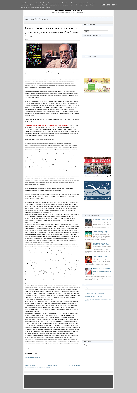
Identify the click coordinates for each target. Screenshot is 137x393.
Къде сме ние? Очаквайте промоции (94, 293)
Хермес (27, 19)
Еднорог (40, 17)
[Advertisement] (98, 125)
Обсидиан (76, 17)
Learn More (105, 5)
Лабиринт (68, 17)
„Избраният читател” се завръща (93, 296)
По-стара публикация (74, 365)
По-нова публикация (30, 365)
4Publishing (28, 17)
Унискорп (101, 17)
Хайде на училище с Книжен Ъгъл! (94, 288)
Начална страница (90, 290)
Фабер (107, 17)
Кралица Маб (60, 17)
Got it (114, 5)
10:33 (27, 349)
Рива (82, 17)
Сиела (88, 17)
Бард (34, 17)
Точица (94, 17)
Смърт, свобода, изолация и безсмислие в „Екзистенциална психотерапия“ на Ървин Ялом (51, 32)
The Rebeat (44, 19)
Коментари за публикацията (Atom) (41, 367)
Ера (46, 17)
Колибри (51, 17)
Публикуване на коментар (32, 357)
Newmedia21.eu (35, 19)
